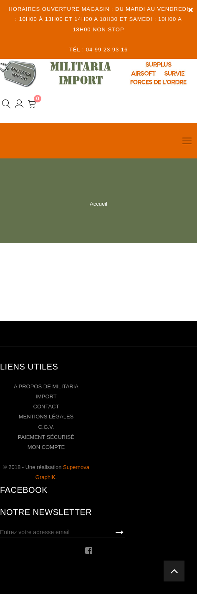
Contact (46, 406)
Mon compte (46, 447)
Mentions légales (46, 416)
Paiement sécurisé (46, 437)
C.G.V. (46, 427)
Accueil (98, 204)
